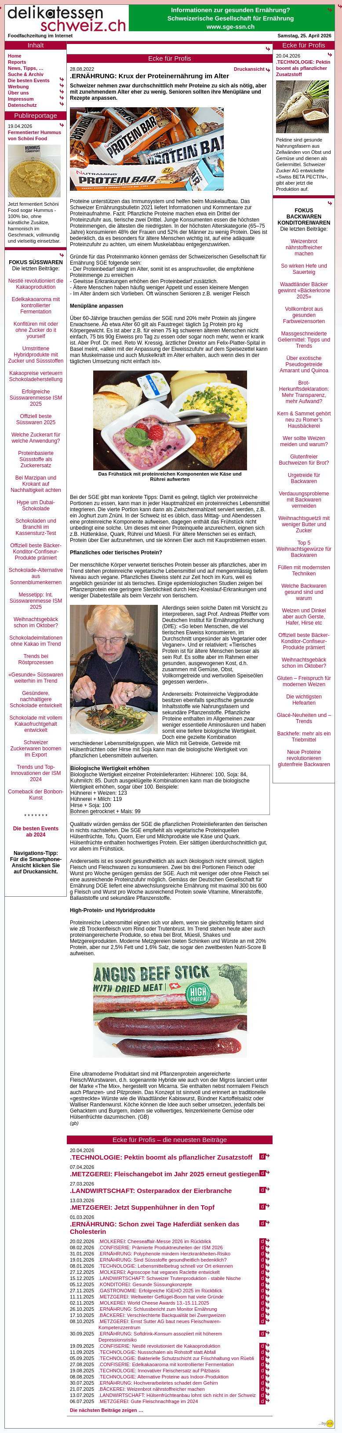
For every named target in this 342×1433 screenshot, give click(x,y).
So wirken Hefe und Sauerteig (304, 269)
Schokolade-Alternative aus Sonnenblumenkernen (36, 576)
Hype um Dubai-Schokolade (36, 505)
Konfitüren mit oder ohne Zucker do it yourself (36, 330)
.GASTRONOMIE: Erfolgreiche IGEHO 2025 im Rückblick (160, 1290)
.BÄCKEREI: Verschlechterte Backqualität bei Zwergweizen (162, 1315)
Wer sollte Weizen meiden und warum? (304, 441)
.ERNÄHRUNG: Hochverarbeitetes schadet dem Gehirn (158, 1383)
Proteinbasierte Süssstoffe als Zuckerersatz (36, 459)
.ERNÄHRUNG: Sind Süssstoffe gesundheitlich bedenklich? (162, 1259)
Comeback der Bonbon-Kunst (36, 795)
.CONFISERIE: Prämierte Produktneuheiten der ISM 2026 (160, 1247)
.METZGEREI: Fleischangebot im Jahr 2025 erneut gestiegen (164, 1174)
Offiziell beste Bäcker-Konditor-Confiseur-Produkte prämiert (36, 551)
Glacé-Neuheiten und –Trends (304, 718)
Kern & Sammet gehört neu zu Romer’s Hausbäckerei (304, 420)
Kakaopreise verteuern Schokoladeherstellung (35, 376)
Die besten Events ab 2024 (35, 832)
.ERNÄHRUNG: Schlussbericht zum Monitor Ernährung (157, 1309)
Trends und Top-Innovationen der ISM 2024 (36, 773)
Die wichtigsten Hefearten (304, 700)
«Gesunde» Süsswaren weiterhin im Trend (35, 678)
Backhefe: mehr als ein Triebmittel (304, 737)
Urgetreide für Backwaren (304, 478)
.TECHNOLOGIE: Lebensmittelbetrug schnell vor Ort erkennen (165, 1266)
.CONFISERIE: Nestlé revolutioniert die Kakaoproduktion (159, 1346)
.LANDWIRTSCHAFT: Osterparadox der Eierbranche (151, 1190)
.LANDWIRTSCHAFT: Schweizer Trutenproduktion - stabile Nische (169, 1278)
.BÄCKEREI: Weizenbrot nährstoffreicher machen (151, 1389)
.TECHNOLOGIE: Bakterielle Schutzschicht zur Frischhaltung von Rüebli (176, 1358)
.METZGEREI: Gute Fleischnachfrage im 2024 (148, 1401)
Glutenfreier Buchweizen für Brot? (304, 460)
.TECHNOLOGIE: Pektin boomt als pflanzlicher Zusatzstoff (161, 1157)
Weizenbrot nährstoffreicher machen (304, 247)
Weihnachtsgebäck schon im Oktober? (36, 622)
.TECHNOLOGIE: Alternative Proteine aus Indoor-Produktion (163, 1376)
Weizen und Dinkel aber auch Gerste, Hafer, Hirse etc (304, 616)
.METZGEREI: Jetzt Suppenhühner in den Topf (142, 1207)
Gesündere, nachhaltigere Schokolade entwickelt (36, 699)
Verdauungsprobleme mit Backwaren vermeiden (304, 500)
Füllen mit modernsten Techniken (304, 570)
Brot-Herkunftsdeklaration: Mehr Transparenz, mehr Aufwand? (304, 392)
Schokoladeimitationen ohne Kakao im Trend (35, 641)
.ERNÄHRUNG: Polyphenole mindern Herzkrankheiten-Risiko (164, 1253)
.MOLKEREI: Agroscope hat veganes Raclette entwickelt (159, 1272)
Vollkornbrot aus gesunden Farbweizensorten (304, 315)
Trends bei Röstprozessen (35, 659)
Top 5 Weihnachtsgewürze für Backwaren (304, 549)
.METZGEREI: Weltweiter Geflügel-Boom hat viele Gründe (161, 1296)
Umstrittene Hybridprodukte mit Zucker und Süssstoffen (36, 355)
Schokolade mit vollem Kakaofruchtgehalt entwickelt (35, 724)
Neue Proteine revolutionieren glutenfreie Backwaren (304, 758)
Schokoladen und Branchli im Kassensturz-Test (35, 527)
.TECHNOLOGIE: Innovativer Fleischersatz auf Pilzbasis (159, 1370)
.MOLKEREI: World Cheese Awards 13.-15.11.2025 (153, 1303)
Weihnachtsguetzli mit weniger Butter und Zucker (304, 524)
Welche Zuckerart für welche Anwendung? (35, 438)
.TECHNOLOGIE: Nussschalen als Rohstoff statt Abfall (157, 1352)
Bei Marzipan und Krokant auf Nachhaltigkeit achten (36, 484)
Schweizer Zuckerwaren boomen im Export (35, 748)
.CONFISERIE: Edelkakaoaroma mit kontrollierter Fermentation (166, 1364)
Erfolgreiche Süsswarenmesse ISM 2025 (36, 398)
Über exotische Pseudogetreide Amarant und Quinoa (304, 364)
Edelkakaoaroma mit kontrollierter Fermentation (36, 305)
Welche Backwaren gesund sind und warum (304, 592)
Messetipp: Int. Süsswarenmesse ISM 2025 (36, 601)
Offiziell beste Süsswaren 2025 (35, 419)
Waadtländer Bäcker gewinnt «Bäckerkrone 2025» (304, 290)
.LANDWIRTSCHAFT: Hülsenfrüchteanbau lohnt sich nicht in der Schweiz (177, 1395)
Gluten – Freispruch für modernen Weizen (304, 681)
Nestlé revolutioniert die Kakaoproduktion (35, 284)
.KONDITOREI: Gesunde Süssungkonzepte (145, 1284)
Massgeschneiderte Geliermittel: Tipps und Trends (304, 340)
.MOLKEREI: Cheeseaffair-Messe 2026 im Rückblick (154, 1241)
